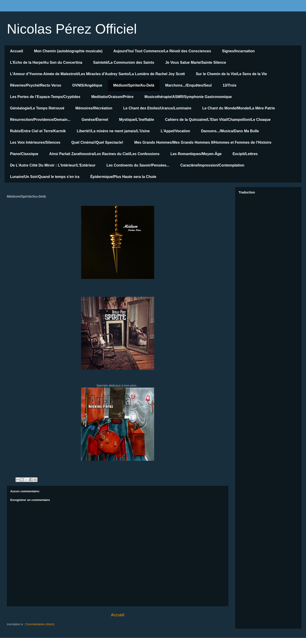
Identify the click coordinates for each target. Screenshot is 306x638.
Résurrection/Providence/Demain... (40, 120)
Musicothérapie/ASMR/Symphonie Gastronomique (188, 97)
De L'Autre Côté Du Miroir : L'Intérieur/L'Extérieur (52, 165)
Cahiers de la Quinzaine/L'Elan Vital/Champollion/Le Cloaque (218, 120)
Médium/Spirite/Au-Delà (133, 85)
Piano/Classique (24, 154)
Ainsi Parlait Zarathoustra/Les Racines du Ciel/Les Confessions (104, 154)
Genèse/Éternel (95, 120)
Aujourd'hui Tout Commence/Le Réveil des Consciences (162, 51)
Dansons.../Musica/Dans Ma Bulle (230, 131)
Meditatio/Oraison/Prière (112, 97)
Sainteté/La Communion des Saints (123, 62)
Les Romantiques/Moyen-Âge (196, 154)
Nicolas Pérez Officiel (72, 29)
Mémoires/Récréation (93, 108)
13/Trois (229, 85)
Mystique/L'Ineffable (136, 120)
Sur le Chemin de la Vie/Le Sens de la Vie (231, 74)
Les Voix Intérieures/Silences (35, 142)
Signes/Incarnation (238, 51)
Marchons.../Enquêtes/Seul (188, 85)
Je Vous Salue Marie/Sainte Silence (195, 62)
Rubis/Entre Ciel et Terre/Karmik (38, 131)
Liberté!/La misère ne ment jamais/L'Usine (113, 131)
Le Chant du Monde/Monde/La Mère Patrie (238, 108)
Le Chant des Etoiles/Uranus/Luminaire (157, 108)
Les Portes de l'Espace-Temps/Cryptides (45, 97)
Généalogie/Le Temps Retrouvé (37, 108)
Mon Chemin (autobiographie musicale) (68, 51)
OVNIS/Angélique (87, 85)
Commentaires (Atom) (39, 624)
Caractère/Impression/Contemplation (212, 165)
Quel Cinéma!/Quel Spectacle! (97, 142)
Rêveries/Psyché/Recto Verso (35, 85)
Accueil (16, 51)
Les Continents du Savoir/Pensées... (137, 165)
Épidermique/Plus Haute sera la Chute (123, 177)
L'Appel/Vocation (175, 131)
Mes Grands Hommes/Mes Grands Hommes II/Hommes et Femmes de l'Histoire (202, 142)
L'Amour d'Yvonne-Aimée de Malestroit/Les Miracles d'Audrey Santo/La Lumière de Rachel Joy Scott (97, 74)
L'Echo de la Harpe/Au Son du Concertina (46, 62)
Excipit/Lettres (245, 154)
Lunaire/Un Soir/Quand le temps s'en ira (44, 177)
